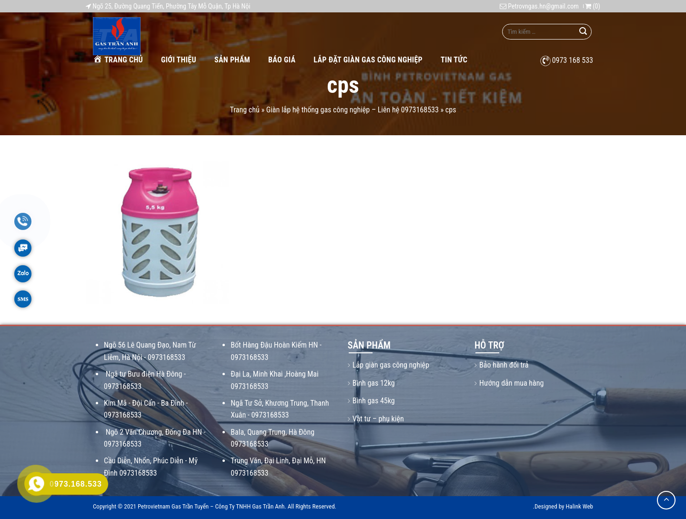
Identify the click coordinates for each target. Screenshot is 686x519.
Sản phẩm (232, 59)
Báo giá (281, 59)
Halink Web (579, 506)
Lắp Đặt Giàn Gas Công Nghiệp (368, 59)
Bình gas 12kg (374, 383)
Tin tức (454, 59)
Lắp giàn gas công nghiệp (391, 364)
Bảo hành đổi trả (503, 364)
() (592, 6)
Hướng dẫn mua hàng (511, 383)
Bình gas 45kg (374, 400)
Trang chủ (118, 59)
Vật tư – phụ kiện (378, 418)
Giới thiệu (178, 59)
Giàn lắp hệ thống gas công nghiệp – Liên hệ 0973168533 (352, 109)
